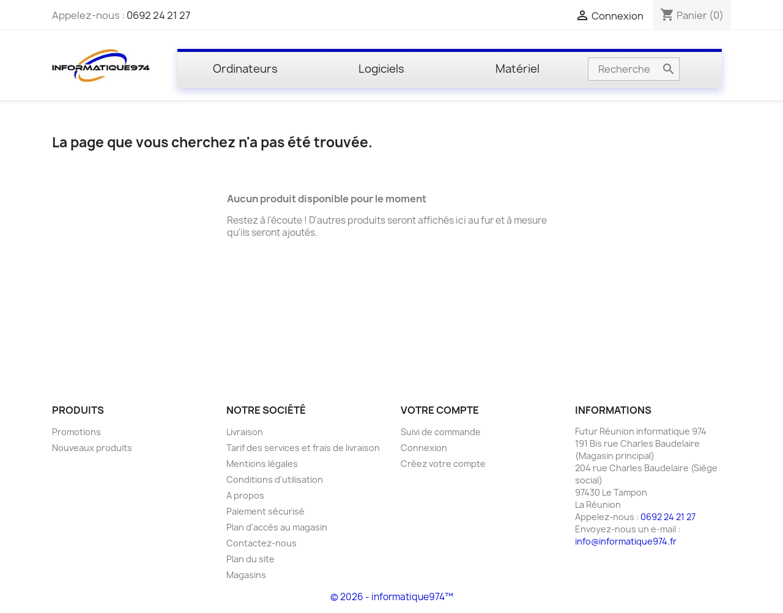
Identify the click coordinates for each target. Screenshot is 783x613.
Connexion (424, 447)
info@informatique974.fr (626, 541)
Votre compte (440, 410)
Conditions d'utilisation (274, 479)
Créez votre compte (443, 463)
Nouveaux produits (92, 447)
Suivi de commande (441, 432)
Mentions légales (262, 463)
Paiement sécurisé (265, 511)
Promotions (76, 432)
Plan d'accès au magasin (276, 527)
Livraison (244, 432)
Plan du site (250, 559)
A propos (245, 495)
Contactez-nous (261, 543)
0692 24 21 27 (158, 15)
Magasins (246, 575)
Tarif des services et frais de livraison (303, 447)
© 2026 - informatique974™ (391, 596)
